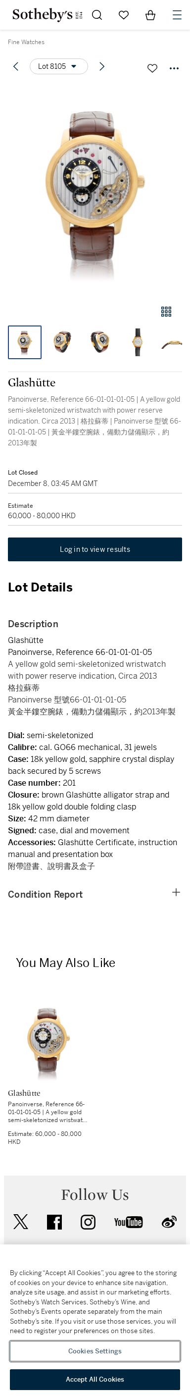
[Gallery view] (166, 312)
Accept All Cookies (95, 1379)
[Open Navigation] (177, 14)
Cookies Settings (95, 1351)
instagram (88, 1222)
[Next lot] (102, 66)
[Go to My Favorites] (124, 15)
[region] (95, 1321)
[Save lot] (152, 68)
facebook (54, 1222)
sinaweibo (169, 1222)
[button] (95, 190)
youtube (128, 1222)
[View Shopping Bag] (150, 15)
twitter (20, 1222)
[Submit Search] (97, 15)
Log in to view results (95, 549)
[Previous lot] (16, 66)
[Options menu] (59, 66)
